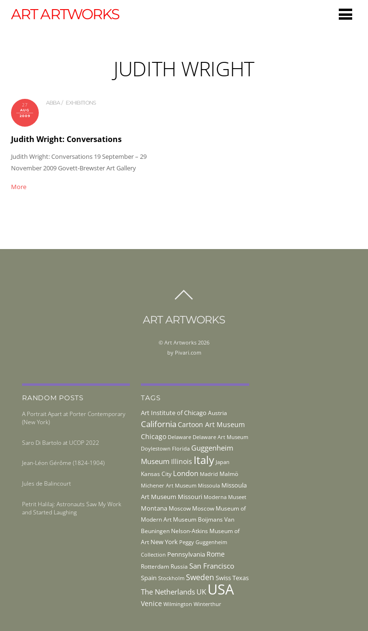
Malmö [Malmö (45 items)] (228, 474)
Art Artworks (180, 342)
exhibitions (81, 102)
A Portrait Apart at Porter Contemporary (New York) (74, 418)
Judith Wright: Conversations (66, 139)
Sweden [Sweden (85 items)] (200, 577)
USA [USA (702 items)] (220, 589)
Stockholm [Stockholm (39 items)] (171, 578)
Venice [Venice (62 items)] (151, 603)
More (18, 186)
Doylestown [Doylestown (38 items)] (156, 448)
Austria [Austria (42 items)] (217, 413)
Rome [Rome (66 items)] (216, 554)
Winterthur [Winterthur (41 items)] (207, 603)
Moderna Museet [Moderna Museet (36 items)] (225, 497)
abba (53, 102)
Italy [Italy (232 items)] (204, 459)
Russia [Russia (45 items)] (179, 566)
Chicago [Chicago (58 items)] (153, 436)
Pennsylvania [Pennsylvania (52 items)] (186, 554)
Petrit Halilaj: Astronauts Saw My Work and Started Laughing (71, 508)
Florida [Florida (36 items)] (181, 448)
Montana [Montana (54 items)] (154, 508)
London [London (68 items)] (185, 473)
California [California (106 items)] (158, 423)
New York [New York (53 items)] (164, 541)
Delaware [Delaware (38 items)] (179, 437)
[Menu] (345, 14)
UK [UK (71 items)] (201, 591)
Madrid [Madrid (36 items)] (209, 474)
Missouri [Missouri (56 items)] (190, 496)
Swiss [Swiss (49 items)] (223, 578)
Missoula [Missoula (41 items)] (209, 485)
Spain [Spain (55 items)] (149, 577)
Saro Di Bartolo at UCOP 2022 (60, 443)
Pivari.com (188, 352)
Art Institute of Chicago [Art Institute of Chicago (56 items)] (174, 412)
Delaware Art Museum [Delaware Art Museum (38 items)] (220, 437)
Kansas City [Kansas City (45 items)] (156, 474)
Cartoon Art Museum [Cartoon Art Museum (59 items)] (211, 424)
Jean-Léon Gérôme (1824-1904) (63, 463)
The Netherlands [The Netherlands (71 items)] (168, 591)
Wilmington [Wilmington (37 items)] (177, 603)
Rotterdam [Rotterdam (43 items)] (155, 566)
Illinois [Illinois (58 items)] (181, 461)
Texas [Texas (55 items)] (240, 577)
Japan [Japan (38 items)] (223, 461)
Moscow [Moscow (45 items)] (180, 508)
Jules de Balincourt (46, 483)
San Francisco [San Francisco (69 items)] (211, 566)
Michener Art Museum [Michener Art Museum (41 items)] (168, 485)
